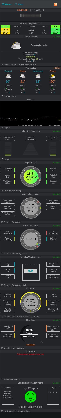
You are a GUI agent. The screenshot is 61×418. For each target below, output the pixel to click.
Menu (7, 4)
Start (19, 4)
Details (4, 96)
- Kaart (24, 254)
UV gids (4, 159)
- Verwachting (16, 191)
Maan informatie (7, 317)
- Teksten (12, 96)
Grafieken (5, 191)
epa (34, 389)
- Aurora (19, 317)
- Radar (24, 285)
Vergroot (5, 128)
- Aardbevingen (23, 65)
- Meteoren (26, 317)
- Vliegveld (13, 65)
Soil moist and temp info (10, 380)
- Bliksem (32, 65)
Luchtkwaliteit (7, 411)
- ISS (37, 317)
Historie (4, 65)
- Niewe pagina (19, 411)
